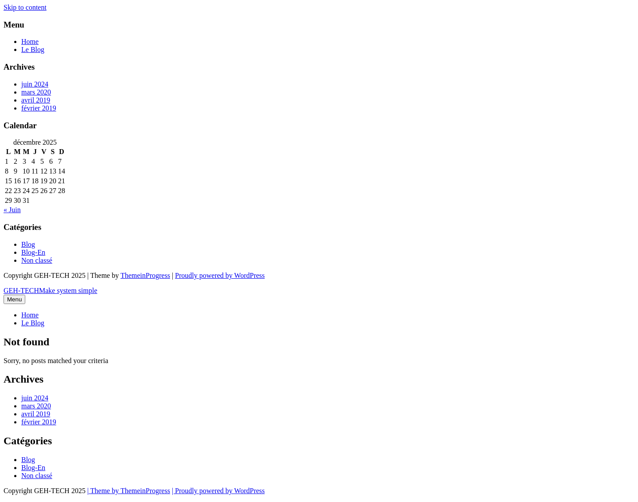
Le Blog (32, 49)
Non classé (36, 260)
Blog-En (33, 252)
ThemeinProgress (145, 275)
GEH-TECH (50, 290)
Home (30, 41)
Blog (28, 244)
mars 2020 (36, 92)
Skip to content (25, 7)
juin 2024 (34, 84)
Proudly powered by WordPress (220, 275)
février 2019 (38, 108)
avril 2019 (35, 100)
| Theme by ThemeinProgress (128, 490)
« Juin (12, 209)
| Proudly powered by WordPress (218, 490)
